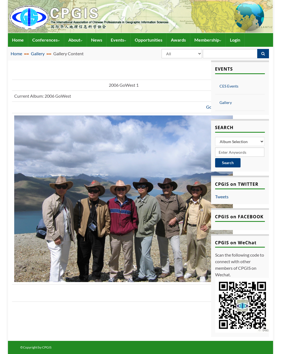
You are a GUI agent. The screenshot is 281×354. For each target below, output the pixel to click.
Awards (178, 39)
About (75, 39)
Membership (207, 39)
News (96, 39)
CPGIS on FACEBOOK (239, 217)
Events (118, 39)
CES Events (228, 86)
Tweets (222, 196)
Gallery (38, 53)
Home (18, 39)
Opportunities (148, 39)
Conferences (46, 39)
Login (235, 39)
